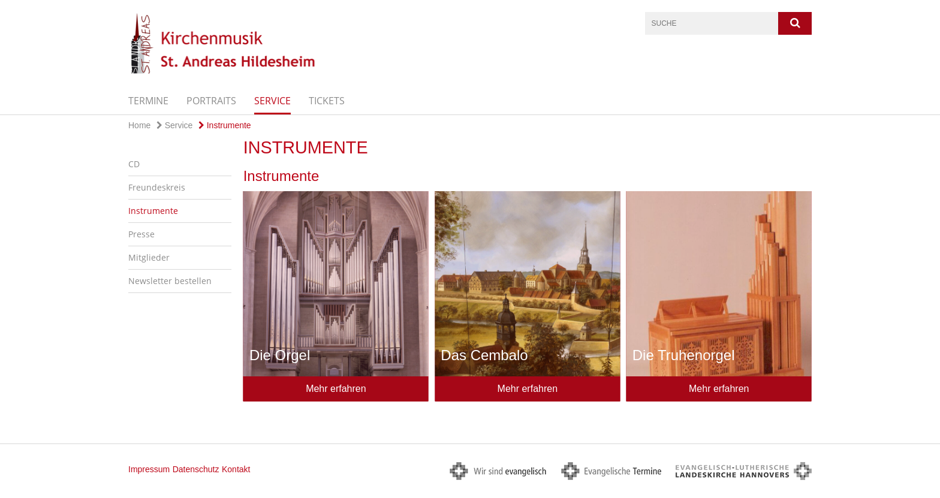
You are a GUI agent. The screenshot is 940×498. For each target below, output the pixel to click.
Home (139, 125)
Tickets (327, 100)
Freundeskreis (156, 187)
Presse (141, 234)
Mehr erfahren (336, 389)
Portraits (211, 100)
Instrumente (224, 125)
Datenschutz (196, 469)
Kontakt (236, 469)
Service (272, 100)
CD (134, 164)
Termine (148, 100)
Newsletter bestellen (170, 280)
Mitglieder (149, 257)
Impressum (149, 469)
